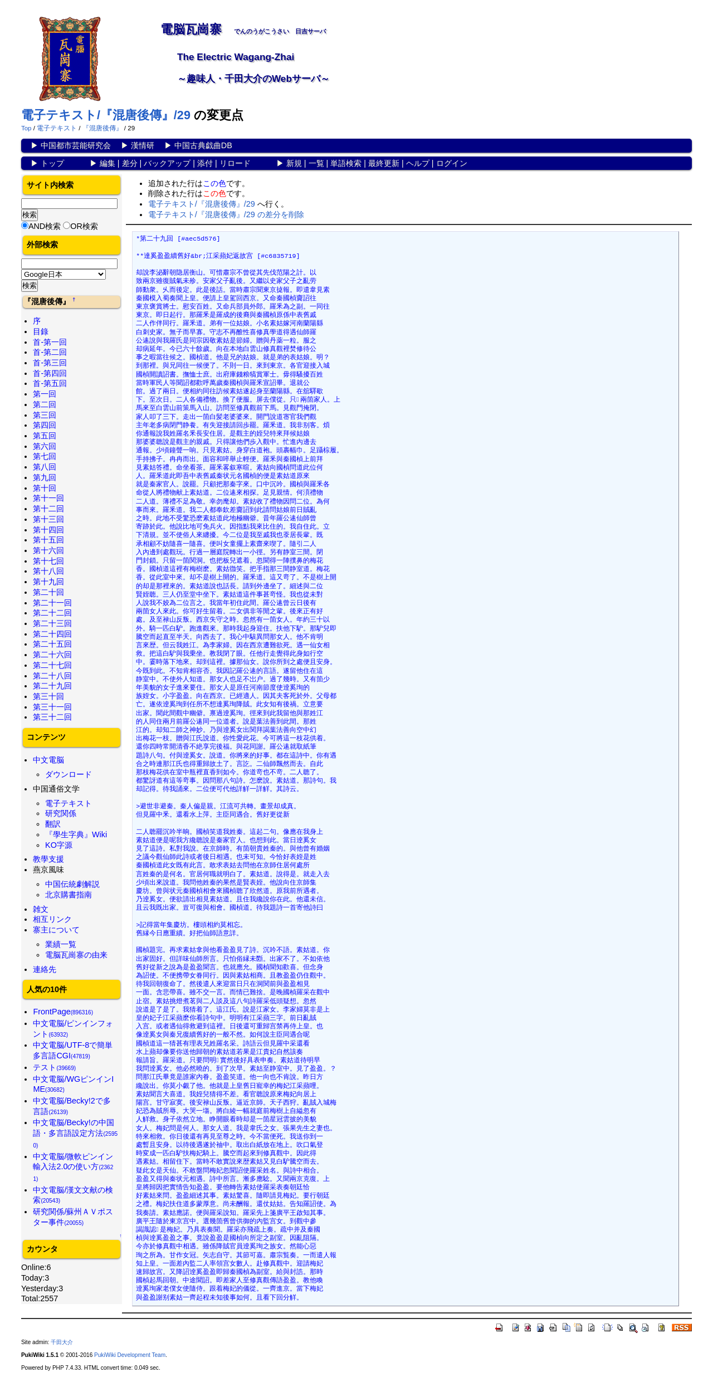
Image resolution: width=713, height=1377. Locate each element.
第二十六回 (52, 654)
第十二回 (48, 508)
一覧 (316, 163)
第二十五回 (52, 643)
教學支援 (48, 858)
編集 (107, 163)
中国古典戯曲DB (203, 145)
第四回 (44, 425)
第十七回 (48, 560)
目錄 (40, 331)
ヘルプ (417, 163)
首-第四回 (50, 373)
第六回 (44, 446)
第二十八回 (52, 675)
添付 (205, 163)
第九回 (44, 477)
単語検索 (346, 163)
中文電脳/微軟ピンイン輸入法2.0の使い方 (73, 1167)
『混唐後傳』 (102, 128)
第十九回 (48, 581)
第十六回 (48, 550)
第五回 (44, 435)
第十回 (44, 488)
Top (26, 128)
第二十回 (48, 592)
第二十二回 (52, 612)
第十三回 (48, 519)
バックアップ (167, 163)
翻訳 (53, 823)
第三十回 (48, 696)
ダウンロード (68, 774)
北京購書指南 (68, 894)
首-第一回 (50, 342)
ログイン (451, 163)
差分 (130, 163)
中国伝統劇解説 (72, 884)
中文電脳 (48, 759)
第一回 (44, 393)
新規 (294, 163)
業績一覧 (60, 944)
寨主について (56, 929)
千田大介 (62, 1342)
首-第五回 (50, 383)
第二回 (44, 404)
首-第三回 (50, 362)
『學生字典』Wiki (76, 834)
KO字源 (58, 845)
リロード (235, 163)
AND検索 (44, 226)
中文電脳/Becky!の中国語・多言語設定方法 (75, 1133)
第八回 (44, 466)
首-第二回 (50, 352)
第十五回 (48, 539)
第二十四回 (52, 633)
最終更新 (383, 163)
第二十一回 (52, 602)
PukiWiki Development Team (129, 1355)
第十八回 (48, 571)
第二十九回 (52, 685)
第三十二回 (52, 716)
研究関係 (60, 813)
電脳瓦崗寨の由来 (76, 954)
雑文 (40, 909)
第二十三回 (52, 623)
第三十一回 (52, 706)
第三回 (44, 415)
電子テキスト (57, 128)
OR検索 (84, 226)
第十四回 (48, 529)
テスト (54, 1067)
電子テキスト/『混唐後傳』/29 (106, 115)
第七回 (44, 456)
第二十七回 (52, 665)
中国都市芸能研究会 (76, 145)
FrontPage (63, 1011)
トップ (52, 163)
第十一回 (48, 498)
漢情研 (142, 145)
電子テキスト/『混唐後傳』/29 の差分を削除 (226, 214)
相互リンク (52, 919)
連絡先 (44, 969)
